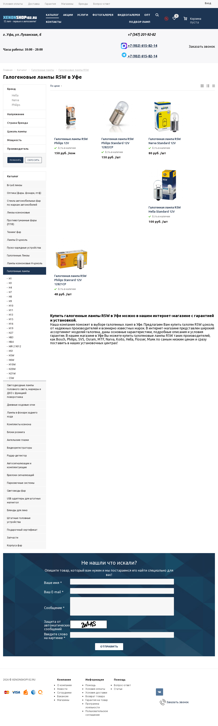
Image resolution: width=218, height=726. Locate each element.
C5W (11, 378)
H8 (10, 296)
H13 (11, 314)
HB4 (11, 341)
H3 (10, 283)
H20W (12, 369)
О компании (64, 685)
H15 (11, 319)
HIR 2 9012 (15, 346)
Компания (64, 679)
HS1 (11, 351)
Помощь (120, 679)
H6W (11, 360)
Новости (62, 689)
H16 (11, 323)
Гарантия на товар (96, 700)
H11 (11, 310)
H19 (11, 328)
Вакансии (62, 696)
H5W (11, 355)
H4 (10, 287)
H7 (10, 292)
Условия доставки (96, 692)
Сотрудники (64, 692)
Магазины (63, 700)
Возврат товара (95, 696)
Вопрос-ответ (122, 685)
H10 (11, 305)
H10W (12, 364)
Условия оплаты (95, 689)
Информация (94, 679)
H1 (10, 278)
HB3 (11, 337)
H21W (12, 373)
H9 (10, 301)
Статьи (118, 689)
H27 (11, 332)
